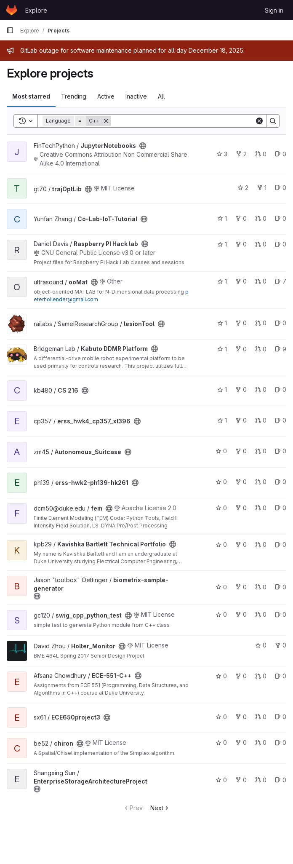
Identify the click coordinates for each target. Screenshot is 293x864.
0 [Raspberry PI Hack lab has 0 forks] (241, 244)
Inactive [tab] (136, 96)
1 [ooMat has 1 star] (222, 281)
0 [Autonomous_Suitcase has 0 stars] (221, 451)
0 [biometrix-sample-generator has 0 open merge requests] (260, 587)
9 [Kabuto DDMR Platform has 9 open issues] (280, 349)
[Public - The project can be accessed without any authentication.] (142, 145)
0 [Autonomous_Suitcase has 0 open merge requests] (260, 451)
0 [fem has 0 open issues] (280, 507)
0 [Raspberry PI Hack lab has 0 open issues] (280, 244)
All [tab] (161, 96)
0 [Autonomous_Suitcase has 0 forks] (241, 451)
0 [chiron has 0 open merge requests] (260, 742)
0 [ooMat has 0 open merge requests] (260, 281)
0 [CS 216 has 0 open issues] (280, 389)
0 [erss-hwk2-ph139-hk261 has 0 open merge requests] (260, 481)
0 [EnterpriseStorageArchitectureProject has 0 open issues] (280, 780)
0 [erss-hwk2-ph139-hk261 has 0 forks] (241, 481)
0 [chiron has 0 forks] (241, 742)
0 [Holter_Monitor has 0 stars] (260, 645)
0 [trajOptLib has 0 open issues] (280, 187)
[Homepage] (12, 10)
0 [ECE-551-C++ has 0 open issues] (280, 675)
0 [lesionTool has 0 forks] (241, 322)
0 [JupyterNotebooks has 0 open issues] (280, 154)
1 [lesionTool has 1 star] (222, 322)
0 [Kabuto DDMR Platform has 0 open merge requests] (260, 349)
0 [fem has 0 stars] (221, 507)
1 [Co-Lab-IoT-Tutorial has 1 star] (222, 218)
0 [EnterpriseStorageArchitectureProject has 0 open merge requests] (260, 780)
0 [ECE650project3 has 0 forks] (241, 716)
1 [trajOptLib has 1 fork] (261, 187)
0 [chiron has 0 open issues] (280, 742)
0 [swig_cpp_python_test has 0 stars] (221, 614)
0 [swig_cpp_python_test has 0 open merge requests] (260, 614)
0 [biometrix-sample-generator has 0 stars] (221, 587)
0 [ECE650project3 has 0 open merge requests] (260, 716)
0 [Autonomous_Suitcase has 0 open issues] (280, 451)
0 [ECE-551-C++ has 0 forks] (241, 675)
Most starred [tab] (31, 96)
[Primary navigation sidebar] (10, 30)
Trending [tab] (73, 96)
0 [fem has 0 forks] (241, 507)
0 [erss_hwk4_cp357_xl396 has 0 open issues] (280, 420)
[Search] (183, 121)
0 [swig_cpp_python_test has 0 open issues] (280, 614)
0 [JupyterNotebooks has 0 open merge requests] (260, 154)
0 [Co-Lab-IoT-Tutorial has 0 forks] (241, 218)
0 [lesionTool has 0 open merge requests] (260, 322)
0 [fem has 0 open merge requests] (260, 507)
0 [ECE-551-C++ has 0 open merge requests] (260, 675)
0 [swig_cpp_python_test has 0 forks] (241, 614)
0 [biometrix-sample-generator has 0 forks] (241, 587)
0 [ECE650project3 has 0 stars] (221, 716)
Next (160, 807)
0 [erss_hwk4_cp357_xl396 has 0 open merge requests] (260, 420)
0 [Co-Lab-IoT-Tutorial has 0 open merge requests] (260, 218)
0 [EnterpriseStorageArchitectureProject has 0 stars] (221, 780)
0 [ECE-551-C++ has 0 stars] (221, 675)
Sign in (274, 10)
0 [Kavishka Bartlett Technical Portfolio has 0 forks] (241, 544)
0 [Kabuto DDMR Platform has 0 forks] (241, 349)
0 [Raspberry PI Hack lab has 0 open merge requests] (260, 244)
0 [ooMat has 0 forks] (241, 281)
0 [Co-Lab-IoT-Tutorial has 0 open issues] (280, 218)
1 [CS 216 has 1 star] (222, 389)
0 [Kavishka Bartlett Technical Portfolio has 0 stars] (221, 544)
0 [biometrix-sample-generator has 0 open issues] (280, 587)
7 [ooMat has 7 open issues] (280, 281)
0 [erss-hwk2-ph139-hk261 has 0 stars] (221, 481)
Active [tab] (106, 96)
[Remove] (106, 121)
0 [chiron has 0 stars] (221, 742)
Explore (36, 10)
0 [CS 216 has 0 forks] (241, 389)
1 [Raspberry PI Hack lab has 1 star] (222, 244)
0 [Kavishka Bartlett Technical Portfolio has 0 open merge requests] (260, 544)
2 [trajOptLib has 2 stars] (242, 187)
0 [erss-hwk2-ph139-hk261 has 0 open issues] (280, 481)
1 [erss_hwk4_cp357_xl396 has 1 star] (222, 420)
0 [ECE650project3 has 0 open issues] (280, 716)
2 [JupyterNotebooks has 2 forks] (241, 154)
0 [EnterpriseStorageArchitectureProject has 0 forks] (241, 780)
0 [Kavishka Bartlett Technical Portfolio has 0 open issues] (280, 544)
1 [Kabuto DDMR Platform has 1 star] (222, 349)
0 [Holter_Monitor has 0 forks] (280, 645)
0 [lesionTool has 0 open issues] (280, 322)
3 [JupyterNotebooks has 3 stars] (221, 154)
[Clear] (259, 121)
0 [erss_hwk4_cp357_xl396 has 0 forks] (241, 420)
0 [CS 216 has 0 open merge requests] (260, 389)
